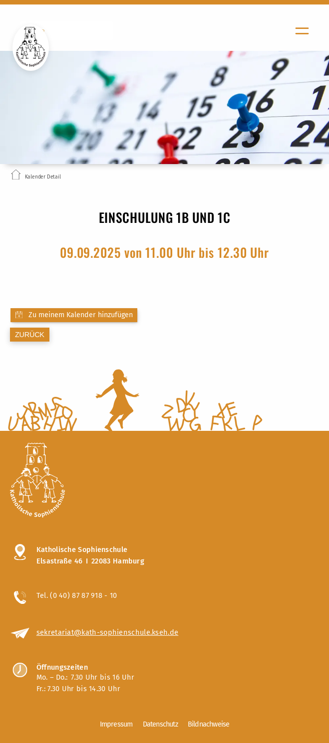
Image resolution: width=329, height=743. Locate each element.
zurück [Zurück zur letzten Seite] (29, 335)
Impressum (116, 724)
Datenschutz (160, 724)
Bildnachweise (209, 724)
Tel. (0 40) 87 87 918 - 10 (76, 595)
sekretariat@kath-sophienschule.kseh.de (107, 632)
